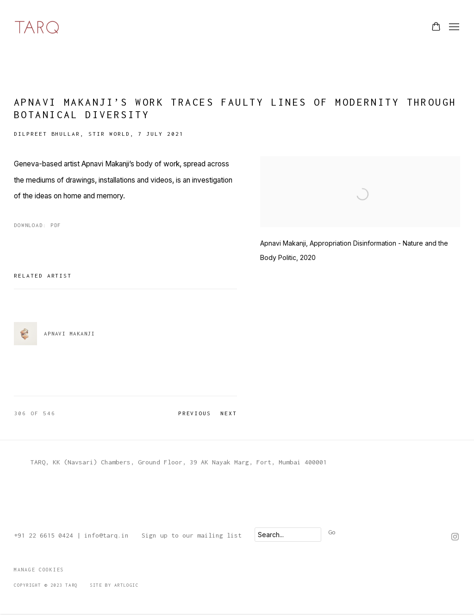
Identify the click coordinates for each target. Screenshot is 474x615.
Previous (195, 413)
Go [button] (332, 532)
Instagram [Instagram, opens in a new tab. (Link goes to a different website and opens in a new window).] (455, 537)
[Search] (288, 534)
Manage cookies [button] (39, 569)
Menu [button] (453, 27)
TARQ (37, 27)
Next (228, 413)
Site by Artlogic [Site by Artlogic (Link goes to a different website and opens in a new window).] (114, 585)
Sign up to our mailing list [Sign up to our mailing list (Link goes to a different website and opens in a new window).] (192, 535)
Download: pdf (37, 225)
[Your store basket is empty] (436, 27)
